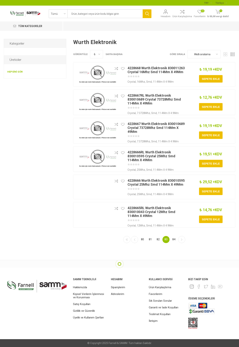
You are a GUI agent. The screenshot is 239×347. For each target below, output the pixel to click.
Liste (232, 54)
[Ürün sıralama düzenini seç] (204, 54)
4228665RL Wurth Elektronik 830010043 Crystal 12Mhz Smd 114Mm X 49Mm (151, 212)
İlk (126, 239)
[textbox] (105, 13)
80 (142, 239)
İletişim (153, 321)
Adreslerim (117, 294)
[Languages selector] (221, 3)
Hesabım (165, 16)
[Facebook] (199, 287)
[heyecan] (206, 287)
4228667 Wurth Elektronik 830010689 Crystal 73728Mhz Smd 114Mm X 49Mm (156, 128)
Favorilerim (155, 294)
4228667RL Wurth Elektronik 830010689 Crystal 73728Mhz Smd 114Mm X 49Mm (154, 99)
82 (158, 239)
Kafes (225, 54)
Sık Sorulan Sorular (160, 300)
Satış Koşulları (81, 304)
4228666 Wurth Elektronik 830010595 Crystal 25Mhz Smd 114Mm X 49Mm (156, 182)
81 (150, 239)
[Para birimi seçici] (208, 3)
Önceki (134, 239)
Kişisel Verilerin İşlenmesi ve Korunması (88, 295)
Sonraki (181, 239)
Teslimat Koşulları (159, 314)
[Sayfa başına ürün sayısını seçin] (96, 54)
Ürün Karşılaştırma (182, 16)
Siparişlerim (118, 287)
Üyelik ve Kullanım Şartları (88, 317)
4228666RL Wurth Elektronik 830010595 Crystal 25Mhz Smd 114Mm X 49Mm (151, 156)
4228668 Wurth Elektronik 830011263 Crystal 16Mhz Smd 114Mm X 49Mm (156, 70)
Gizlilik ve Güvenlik (84, 310)
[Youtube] (220, 287)
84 (173, 239)
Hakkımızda (80, 287)
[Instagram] (192, 287)
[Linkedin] (213, 287)
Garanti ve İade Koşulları (163, 307)
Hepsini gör (15, 71)
